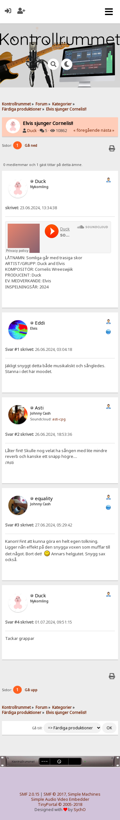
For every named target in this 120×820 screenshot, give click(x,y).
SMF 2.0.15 (29, 794)
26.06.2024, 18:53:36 (38, 434)
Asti (39, 407)
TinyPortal (47, 804)
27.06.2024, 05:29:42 (38, 525)
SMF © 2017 (55, 794)
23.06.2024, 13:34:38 (31, 208)
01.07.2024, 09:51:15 (38, 622)
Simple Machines (84, 794)
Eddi (40, 322)
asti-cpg (59, 419)
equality (44, 498)
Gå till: (37, 728)
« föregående (86, 130)
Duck (32, 130)
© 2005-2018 (70, 804)
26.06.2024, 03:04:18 (38, 349)
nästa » (107, 130)
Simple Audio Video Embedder (60, 799)
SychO (80, 809)
